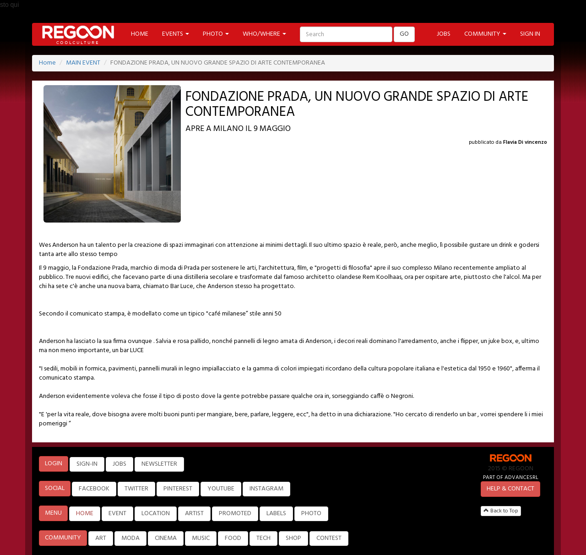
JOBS (443, 34)
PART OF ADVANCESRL (510, 477)
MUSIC (201, 538)
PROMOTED (235, 513)
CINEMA (166, 538)
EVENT (117, 513)
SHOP (293, 538)
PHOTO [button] (216, 34)
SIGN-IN (87, 464)
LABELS (276, 513)
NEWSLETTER (159, 464)
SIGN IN (530, 34)
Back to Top (500, 511)
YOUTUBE (220, 489)
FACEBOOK (94, 489)
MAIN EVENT (83, 63)
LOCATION (155, 513)
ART (100, 538)
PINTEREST (177, 489)
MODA (130, 538)
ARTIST (194, 513)
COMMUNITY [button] (485, 34)
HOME (139, 34)
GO (404, 34)
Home (47, 63)
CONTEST (329, 538)
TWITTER (136, 489)
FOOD (233, 538)
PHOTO (311, 513)
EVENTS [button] (175, 34)
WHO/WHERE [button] (264, 34)
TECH (263, 538)
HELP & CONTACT (510, 489)
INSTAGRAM (266, 489)
